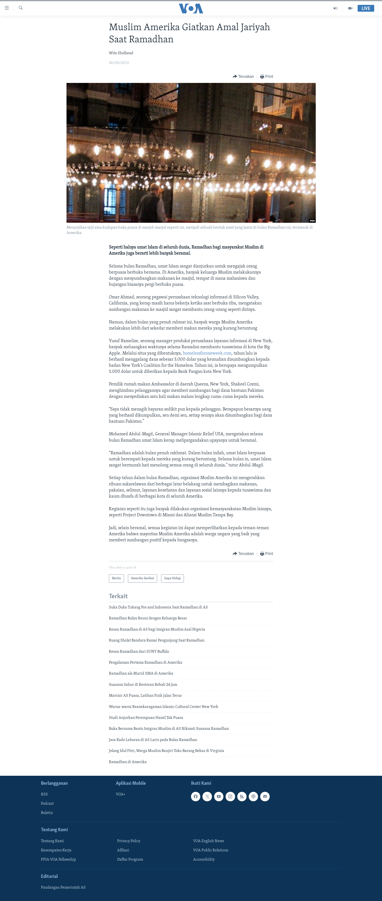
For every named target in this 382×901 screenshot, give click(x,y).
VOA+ (120, 794)
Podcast (47, 804)
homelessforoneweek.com (207, 353)
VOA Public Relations (210, 850)
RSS (44, 794)
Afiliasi (123, 850)
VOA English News (208, 841)
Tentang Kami (52, 841)
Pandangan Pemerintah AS (63, 888)
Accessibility (204, 860)
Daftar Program (130, 860)
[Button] (243, 76)
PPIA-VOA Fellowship (58, 860)
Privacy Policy (128, 841)
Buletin (47, 813)
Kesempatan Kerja (56, 850)
